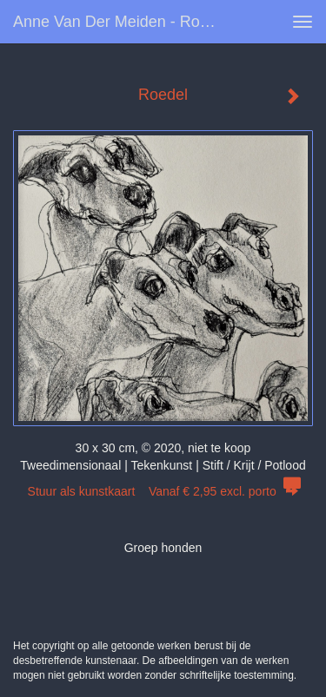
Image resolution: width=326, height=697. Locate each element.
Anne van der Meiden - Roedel (121, 21)
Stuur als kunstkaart (163, 491)
